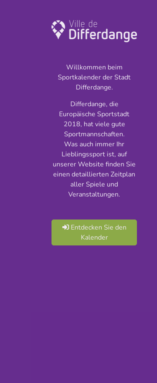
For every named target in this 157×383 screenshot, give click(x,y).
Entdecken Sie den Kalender (94, 232)
